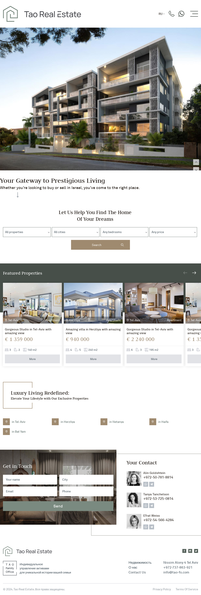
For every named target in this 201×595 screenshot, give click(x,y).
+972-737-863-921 (178, 567)
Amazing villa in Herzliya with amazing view (93, 331)
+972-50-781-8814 (158, 477)
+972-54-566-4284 (158, 520)
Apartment (52, 320)
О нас (133, 567)
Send (58, 506)
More (32, 359)
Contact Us (137, 572)
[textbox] (15, 232)
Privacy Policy (162, 589)
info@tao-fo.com (176, 572)
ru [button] (161, 14)
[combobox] (27, 232)
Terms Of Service (187, 589)
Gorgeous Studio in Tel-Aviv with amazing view (28, 331)
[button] (194, 272)
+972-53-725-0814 (158, 498)
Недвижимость (140, 562)
